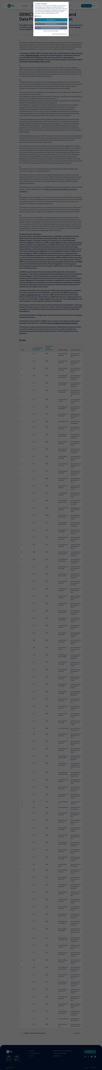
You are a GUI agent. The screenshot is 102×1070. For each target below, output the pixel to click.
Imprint (54, 34)
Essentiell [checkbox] (38, 16)
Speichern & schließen (51, 24)
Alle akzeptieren (51, 20)
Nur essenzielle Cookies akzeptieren (51, 28)
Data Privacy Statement (61, 34)
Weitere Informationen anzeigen (51, 30)
